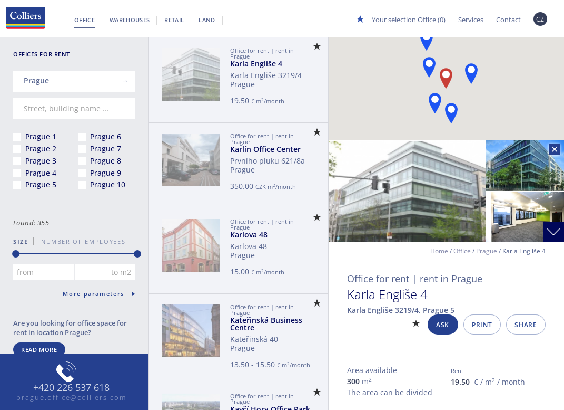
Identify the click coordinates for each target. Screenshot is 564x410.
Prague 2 (40, 149)
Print (482, 324)
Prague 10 (107, 184)
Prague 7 (105, 149)
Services (470, 19)
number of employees (79, 241)
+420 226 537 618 (71, 388)
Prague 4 (40, 173)
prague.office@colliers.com (71, 397)
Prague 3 (40, 161)
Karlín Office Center (265, 149)
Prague (486, 250)
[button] (429, 67)
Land (207, 20)
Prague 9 (105, 173)
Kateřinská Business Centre (266, 323)
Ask (442, 324)
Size (20, 241)
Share (525, 324)
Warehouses (130, 20)
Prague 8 (105, 161)
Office (84, 20)
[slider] (15, 254)
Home (439, 250)
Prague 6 (105, 136)
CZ (540, 19)
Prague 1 (40, 136)
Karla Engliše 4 (256, 64)
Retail (174, 20)
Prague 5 (40, 184)
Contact (508, 19)
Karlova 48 (249, 235)
